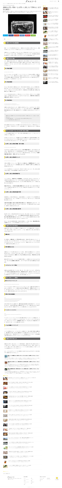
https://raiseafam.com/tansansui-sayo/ (11, 160)
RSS (40, 480)
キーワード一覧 (42, 478)
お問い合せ (41, 479)
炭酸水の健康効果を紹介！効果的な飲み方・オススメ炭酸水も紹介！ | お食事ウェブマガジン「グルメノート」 (22, 369)
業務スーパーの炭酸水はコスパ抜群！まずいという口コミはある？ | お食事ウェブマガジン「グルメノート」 (22, 356)
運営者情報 (48, 478)
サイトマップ (48, 479)
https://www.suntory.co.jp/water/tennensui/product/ (12, 284)
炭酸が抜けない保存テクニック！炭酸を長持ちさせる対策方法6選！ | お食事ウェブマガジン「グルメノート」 (22, 362)
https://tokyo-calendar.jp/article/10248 (11, 147)
